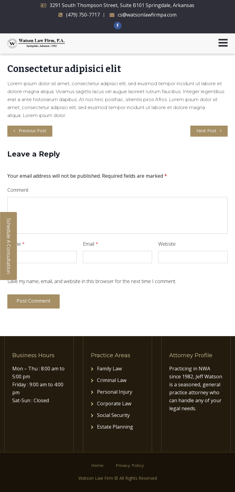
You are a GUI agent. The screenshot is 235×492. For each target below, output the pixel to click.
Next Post (206, 131)
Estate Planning (115, 426)
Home (97, 465)
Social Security (113, 415)
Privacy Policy (130, 465)
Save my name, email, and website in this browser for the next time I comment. (91, 281)
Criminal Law (111, 380)
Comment (17, 190)
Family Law (109, 368)
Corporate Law (114, 403)
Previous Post (32, 131)
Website (167, 243)
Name (16, 243)
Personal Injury (114, 391)
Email (90, 243)
